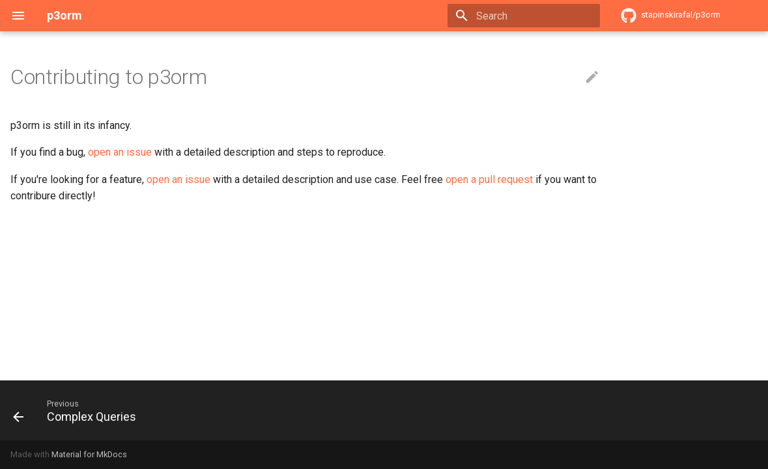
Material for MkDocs (89, 454)
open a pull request (489, 179)
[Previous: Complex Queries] (79, 410)
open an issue (120, 152)
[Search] (524, 15)
